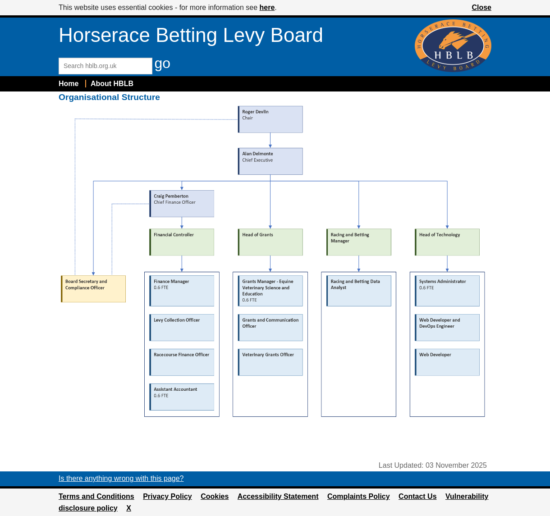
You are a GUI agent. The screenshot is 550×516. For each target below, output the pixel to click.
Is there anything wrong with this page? (121, 478)
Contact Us (417, 496)
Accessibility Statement (278, 496)
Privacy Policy (167, 496)
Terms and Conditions (96, 496)
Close (481, 7)
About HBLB (112, 83)
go (162, 63)
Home (68, 83)
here (267, 7)
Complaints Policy (358, 496)
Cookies (215, 496)
